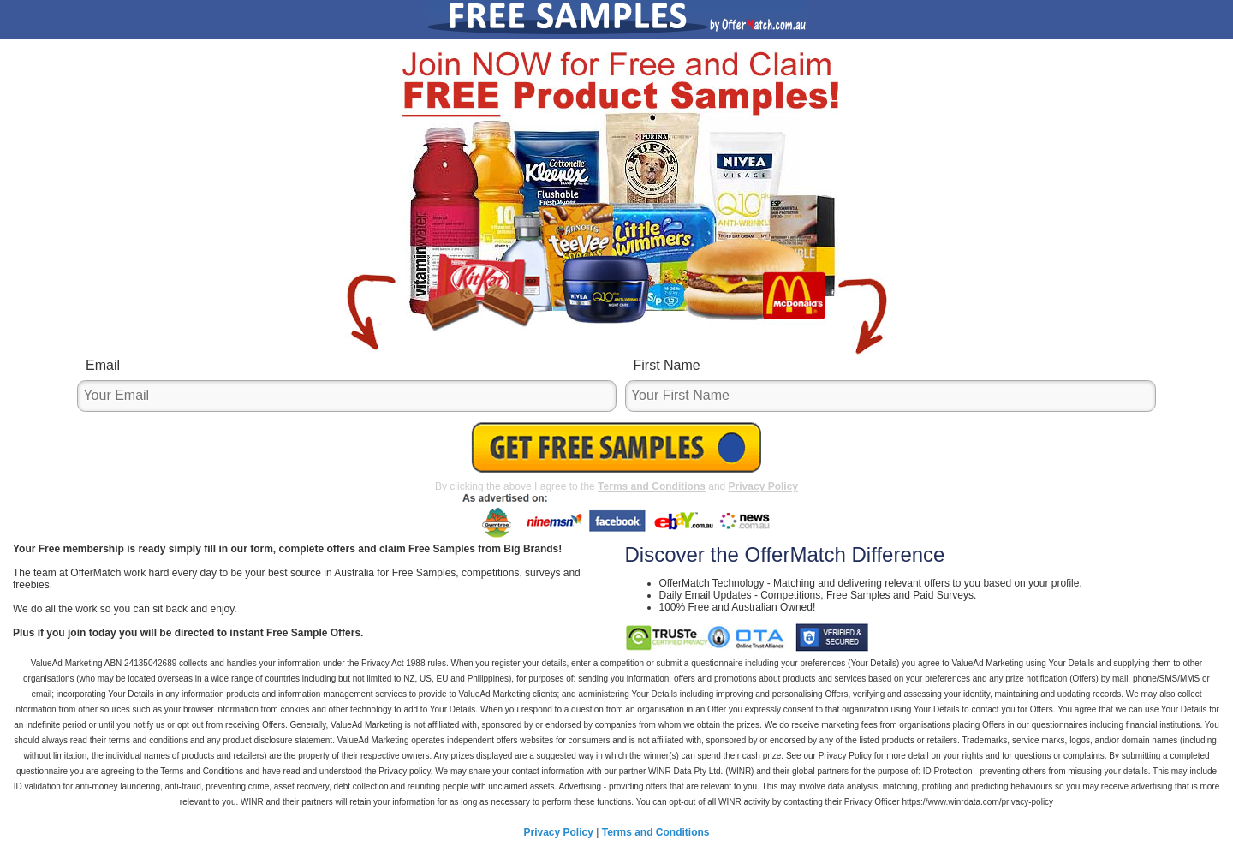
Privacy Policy (763, 486)
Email (103, 365)
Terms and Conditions (652, 486)
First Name (667, 365)
